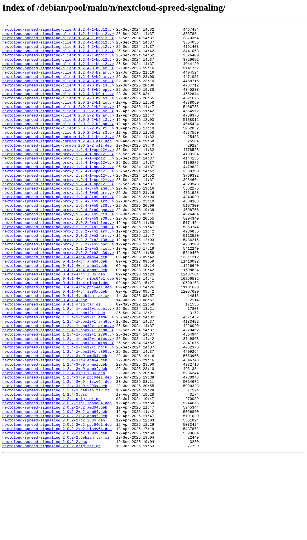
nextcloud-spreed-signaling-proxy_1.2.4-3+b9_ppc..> (58, 247)
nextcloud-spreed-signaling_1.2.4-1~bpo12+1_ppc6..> (58, 412)
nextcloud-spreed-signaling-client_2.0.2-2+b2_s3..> (58, 154)
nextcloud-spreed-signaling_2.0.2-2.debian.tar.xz (55, 520)
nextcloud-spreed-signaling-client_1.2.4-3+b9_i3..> (58, 97)
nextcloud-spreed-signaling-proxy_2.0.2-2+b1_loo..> (58, 262)
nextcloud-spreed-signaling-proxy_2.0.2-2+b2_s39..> (58, 298)
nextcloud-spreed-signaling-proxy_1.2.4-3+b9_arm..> (58, 226)
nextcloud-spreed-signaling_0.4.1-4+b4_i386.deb (53, 324)
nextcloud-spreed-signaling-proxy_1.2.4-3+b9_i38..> (58, 242)
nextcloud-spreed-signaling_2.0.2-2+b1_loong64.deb (57, 479)
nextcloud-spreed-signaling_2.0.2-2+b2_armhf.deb (54, 494)
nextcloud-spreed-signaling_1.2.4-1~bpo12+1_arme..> (58, 386)
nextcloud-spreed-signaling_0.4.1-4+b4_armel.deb (54, 314)
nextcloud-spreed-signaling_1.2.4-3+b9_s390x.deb (54, 458)
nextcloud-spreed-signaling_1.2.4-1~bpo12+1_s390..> (58, 417)
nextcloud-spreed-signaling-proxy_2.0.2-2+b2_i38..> (58, 283)
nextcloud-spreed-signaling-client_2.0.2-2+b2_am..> (58, 123)
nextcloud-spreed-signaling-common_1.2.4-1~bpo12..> (58, 159)
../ (5, 25)
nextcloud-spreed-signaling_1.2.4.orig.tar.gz (51, 474)
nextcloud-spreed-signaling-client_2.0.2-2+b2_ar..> (58, 128)
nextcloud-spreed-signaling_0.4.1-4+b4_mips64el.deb (58, 329)
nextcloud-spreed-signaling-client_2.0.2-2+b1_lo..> (58, 118)
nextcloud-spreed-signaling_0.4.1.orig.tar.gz (51, 360)
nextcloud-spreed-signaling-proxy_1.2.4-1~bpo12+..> (58, 175)
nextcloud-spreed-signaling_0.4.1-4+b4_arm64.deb (54, 309)
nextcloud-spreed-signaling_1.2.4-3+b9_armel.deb (54, 432)
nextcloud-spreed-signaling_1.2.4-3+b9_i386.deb (53, 443)
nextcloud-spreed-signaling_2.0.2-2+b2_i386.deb (53, 499)
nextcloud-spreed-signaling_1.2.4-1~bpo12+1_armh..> (58, 391)
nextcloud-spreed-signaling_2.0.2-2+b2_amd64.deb (54, 484)
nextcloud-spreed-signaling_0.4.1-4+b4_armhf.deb (54, 319)
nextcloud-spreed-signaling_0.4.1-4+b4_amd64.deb (54, 304)
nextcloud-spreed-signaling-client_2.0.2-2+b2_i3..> (58, 139)
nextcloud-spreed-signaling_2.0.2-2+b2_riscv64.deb (57, 510)
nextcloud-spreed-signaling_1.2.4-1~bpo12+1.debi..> (58, 365)
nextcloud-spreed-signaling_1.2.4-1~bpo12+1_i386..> (58, 396)
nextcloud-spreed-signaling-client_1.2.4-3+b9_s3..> (58, 113)
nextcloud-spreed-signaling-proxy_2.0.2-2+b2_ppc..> (58, 288)
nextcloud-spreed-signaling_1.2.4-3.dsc (44, 469)
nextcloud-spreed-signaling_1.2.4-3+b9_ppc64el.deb (57, 448)
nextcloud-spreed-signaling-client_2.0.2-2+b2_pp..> (58, 144)
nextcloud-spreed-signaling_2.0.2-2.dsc (44, 525)
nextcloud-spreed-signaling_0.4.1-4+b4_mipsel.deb (55, 335)
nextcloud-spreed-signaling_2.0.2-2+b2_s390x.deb (54, 515)
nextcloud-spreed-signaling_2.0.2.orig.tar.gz (51, 530)
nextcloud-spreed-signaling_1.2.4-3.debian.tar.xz (55, 463)
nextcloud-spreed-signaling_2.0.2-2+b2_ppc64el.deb (57, 505)
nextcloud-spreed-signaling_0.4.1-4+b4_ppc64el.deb (57, 340)
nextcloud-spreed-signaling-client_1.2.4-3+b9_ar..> (58, 82)
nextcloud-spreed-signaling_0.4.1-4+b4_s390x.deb (54, 345)
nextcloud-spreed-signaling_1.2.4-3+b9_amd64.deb (54, 422)
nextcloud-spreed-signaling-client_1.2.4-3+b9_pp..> (58, 103)
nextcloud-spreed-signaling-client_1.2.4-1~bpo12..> (58, 30)
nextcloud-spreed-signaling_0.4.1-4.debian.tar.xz (55, 350)
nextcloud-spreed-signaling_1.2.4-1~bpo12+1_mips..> (58, 402)
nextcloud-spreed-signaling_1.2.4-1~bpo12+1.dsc (53, 371)
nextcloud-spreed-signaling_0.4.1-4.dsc (44, 355)
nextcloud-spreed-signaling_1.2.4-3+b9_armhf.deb (54, 438)
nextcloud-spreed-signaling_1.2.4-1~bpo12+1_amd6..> (58, 376)
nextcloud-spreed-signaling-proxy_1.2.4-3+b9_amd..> (58, 221)
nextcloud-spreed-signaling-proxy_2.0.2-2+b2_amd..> (58, 268)
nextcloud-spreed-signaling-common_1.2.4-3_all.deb (57, 164)
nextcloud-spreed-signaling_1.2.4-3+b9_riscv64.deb (57, 453)
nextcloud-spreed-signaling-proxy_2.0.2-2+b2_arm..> (58, 273)
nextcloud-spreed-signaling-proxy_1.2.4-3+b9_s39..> (58, 257)
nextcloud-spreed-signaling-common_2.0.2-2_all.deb (57, 170)
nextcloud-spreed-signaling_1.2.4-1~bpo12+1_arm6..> (58, 381)
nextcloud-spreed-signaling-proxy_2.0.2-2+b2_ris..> (58, 293)
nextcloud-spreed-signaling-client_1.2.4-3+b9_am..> (58, 77)
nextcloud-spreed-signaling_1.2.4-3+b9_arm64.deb (54, 427)
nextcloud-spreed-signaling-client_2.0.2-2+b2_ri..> (58, 149)
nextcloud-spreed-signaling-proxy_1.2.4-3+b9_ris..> (58, 252)
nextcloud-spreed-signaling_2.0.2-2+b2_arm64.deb (54, 489)
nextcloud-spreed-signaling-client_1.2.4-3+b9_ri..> (58, 108)
